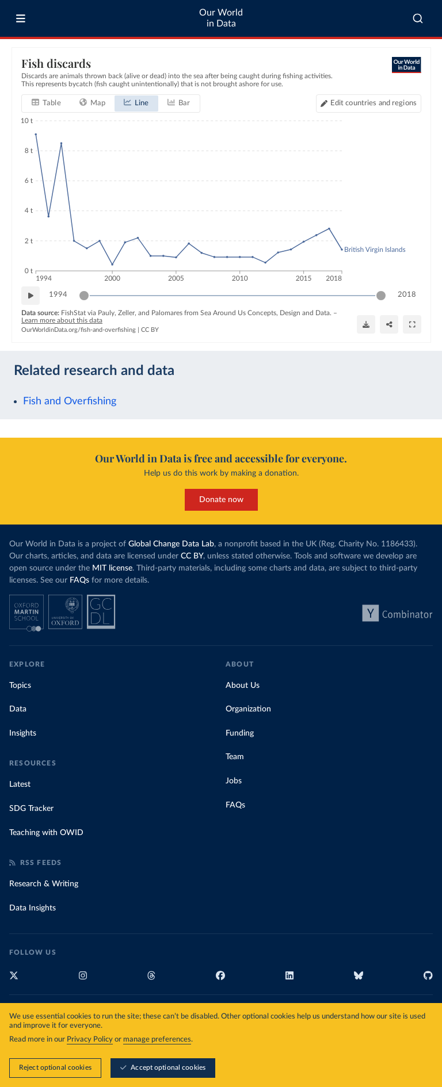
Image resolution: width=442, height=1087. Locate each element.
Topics (20, 686)
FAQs (79, 580)
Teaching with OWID (46, 833)
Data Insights (32, 908)
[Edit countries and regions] (368, 103)
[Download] (366, 324)
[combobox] (417, 18)
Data (17, 709)
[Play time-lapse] (30, 295)
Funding (240, 733)
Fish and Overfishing (69, 401)
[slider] (84, 295)
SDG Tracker (31, 809)
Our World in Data (221, 18)
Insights (22, 733)
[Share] (389, 324)
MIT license (112, 568)
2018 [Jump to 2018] (407, 294)
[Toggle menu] (20, 18)
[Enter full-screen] (412, 324)
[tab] (46, 103)
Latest (20, 784)
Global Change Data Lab (171, 544)
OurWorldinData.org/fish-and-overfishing (78, 330)
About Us (243, 686)
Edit (373, 103)
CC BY (150, 330)
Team (235, 757)
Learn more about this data (61, 320)
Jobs (234, 781)
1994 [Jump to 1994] (58, 294)
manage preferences (157, 1040)
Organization (248, 709)
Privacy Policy (90, 1040)
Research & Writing (43, 884)
